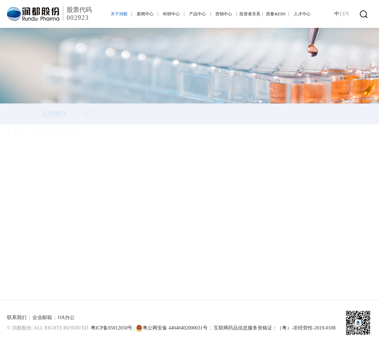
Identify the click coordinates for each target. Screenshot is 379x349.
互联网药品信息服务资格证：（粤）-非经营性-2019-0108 (275, 328)
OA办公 (66, 317)
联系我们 (17, 317)
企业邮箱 (42, 317)
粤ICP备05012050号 (112, 328)
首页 (34, 133)
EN (345, 13)
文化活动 (86, 133)
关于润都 (57, 133)
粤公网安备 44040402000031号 (172, 328)
